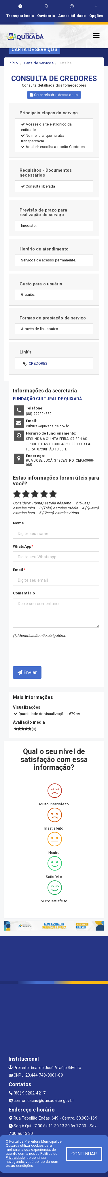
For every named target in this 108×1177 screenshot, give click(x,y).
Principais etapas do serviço (49, 112)
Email (18, 570)
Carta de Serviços (39, 63)
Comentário (24, 593)
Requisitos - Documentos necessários (46, 173)
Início (13, 63)
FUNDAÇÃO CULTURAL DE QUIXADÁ (47, 398)
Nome (18, 523)
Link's (26, 352)
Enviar (27, 672)
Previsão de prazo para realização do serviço (43, 212)
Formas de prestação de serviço (53, 318)
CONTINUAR (84, 1154)
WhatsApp (22, 546)
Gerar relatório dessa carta (54, 95)
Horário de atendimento (44, 249)
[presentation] (46, 647)
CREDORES (38, 363)
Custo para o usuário (41, 284)
